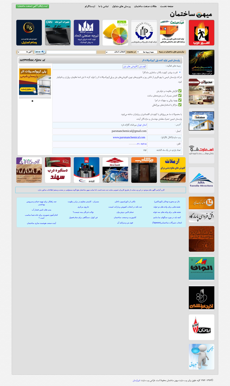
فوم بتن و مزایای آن (125, 223)
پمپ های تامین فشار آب (41, 210)
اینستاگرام (90, 6)
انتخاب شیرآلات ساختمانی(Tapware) (167, 223)
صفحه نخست (166, 6)
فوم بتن (142, 66)
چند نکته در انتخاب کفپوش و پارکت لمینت (125, 207)
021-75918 (141, 144)
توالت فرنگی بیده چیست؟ (83, 212)
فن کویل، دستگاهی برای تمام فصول (83, 217)
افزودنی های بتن (130, 66)
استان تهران (141, 125)
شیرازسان (136, 380)
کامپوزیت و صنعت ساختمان (125, 217)
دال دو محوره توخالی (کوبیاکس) (167, 201)
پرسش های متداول (121, 6)
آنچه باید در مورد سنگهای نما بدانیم (167, 217)
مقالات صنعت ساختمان (145, 6)
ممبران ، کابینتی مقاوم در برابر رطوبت (83, 201)
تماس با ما (103, 6)
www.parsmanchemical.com (129, 137)
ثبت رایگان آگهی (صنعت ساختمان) (32, 6)
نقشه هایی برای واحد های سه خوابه (167, 212)
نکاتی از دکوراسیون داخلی (125, 201)
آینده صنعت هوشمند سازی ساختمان (41, 223)
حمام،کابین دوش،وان (125, 212)
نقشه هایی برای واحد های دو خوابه (166, 207)
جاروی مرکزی (83, 207)
